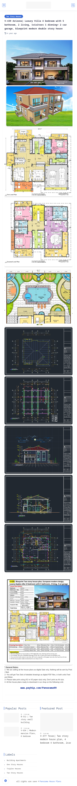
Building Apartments (16, 760)
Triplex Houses (13, 768)
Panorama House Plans (50, 781)
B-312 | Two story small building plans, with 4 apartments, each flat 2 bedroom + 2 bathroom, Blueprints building (28, 719)
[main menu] (4, 5)
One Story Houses (14, 764)
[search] (73, 5)
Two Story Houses (13, 16)
